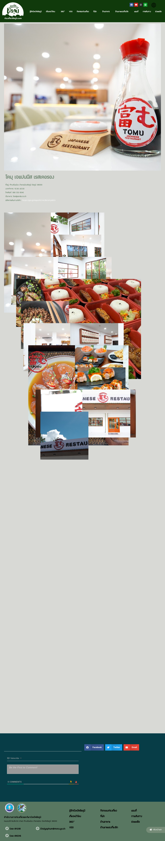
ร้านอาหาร (106, 11)
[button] (155, 830)
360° (63, 11)
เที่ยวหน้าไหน (51, 11)
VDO (70, 11)
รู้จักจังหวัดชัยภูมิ (36, 11)
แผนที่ (136, 11)
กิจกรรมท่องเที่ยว (83, 11)
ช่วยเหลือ (158, 11)
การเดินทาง (147, 11)
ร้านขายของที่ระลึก (122, 11)
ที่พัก (95, 11)
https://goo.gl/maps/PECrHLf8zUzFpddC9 (38, 200)
